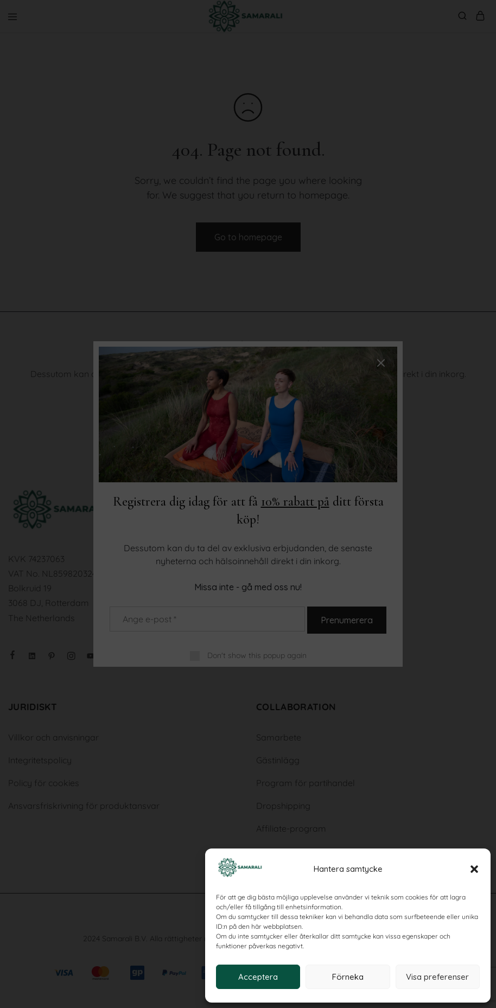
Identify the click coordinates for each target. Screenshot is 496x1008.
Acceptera (258, 977)
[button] (474, 869)
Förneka (348, 977)
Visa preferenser (437, 977)
